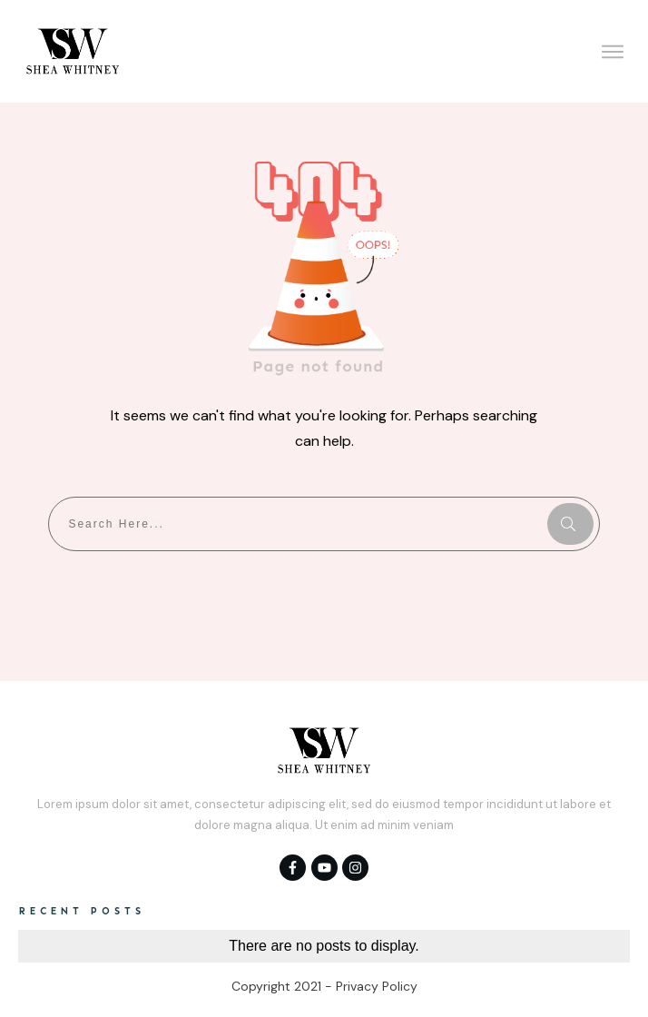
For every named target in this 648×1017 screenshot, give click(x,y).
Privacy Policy (376, 986)
